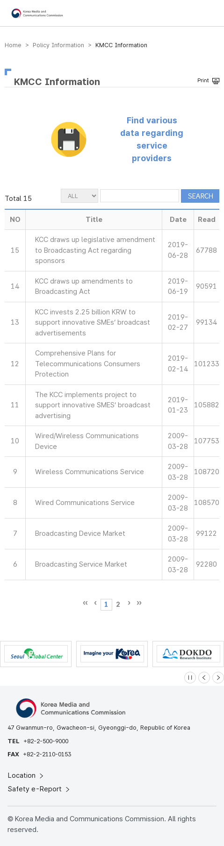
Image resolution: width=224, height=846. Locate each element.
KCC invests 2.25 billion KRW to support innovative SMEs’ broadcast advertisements (92, 322)
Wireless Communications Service (89, 472)
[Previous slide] (204, 677)
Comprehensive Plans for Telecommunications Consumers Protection (87, 363)
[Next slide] (218, 677)
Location (26, 775)
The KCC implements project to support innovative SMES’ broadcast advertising (93, 405)
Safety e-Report (39, 789)
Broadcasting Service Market (81, 564)
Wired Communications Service (85, 502)
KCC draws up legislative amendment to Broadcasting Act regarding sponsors (95, 250)
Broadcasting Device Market (80, 533)
